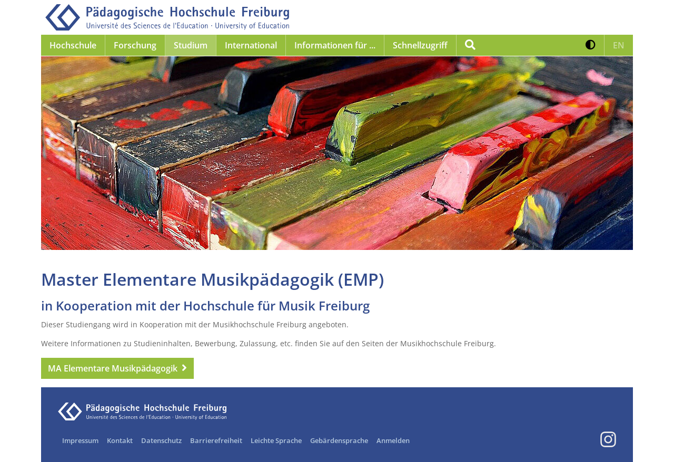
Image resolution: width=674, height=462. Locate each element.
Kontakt (120, 440)
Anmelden (393, 440)
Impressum (80, 440)
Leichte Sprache (276, 440)
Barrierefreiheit (216, 440)
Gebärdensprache (339, 440)
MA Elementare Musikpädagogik (112, 368)
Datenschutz (161, 440)
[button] (590, 45)
